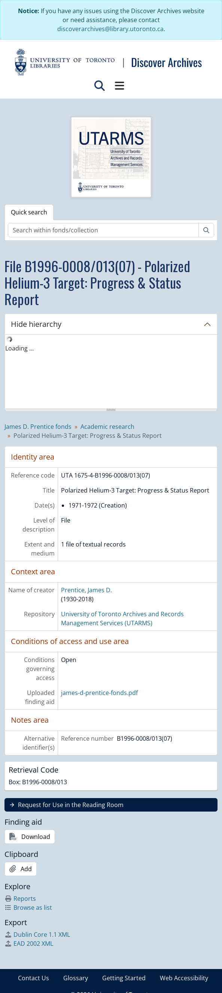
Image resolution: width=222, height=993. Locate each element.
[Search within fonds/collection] (103, 230)
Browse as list (28, 907)
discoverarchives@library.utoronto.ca (110, 29)
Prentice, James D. (86, 590)
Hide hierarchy (36, 324)
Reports (20, 898)
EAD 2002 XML (28, 943)
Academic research (107, 426)
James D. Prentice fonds (38, 426)
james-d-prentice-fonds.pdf (99, 693)
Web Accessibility (184, 978)
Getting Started (124, 978)
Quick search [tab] (29, 212)
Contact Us (33, 978)
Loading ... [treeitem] (19, 348)
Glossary (75, 978)
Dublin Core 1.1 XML (37, 934)
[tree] (111, 372)
